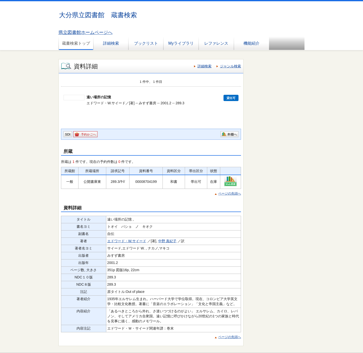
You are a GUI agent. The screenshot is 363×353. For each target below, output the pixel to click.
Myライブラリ (181, 43)
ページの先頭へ (229, 193)
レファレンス (216, 43)
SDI (67, 134)
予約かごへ (88, 134)
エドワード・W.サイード (126, 241)
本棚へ (232, 134)
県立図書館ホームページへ (85, 32)
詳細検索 (111, 43)
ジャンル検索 (230, 66)
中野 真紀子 (167, 241)
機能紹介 (252, 43)
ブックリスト (146, 43)
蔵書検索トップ (76, 43)
